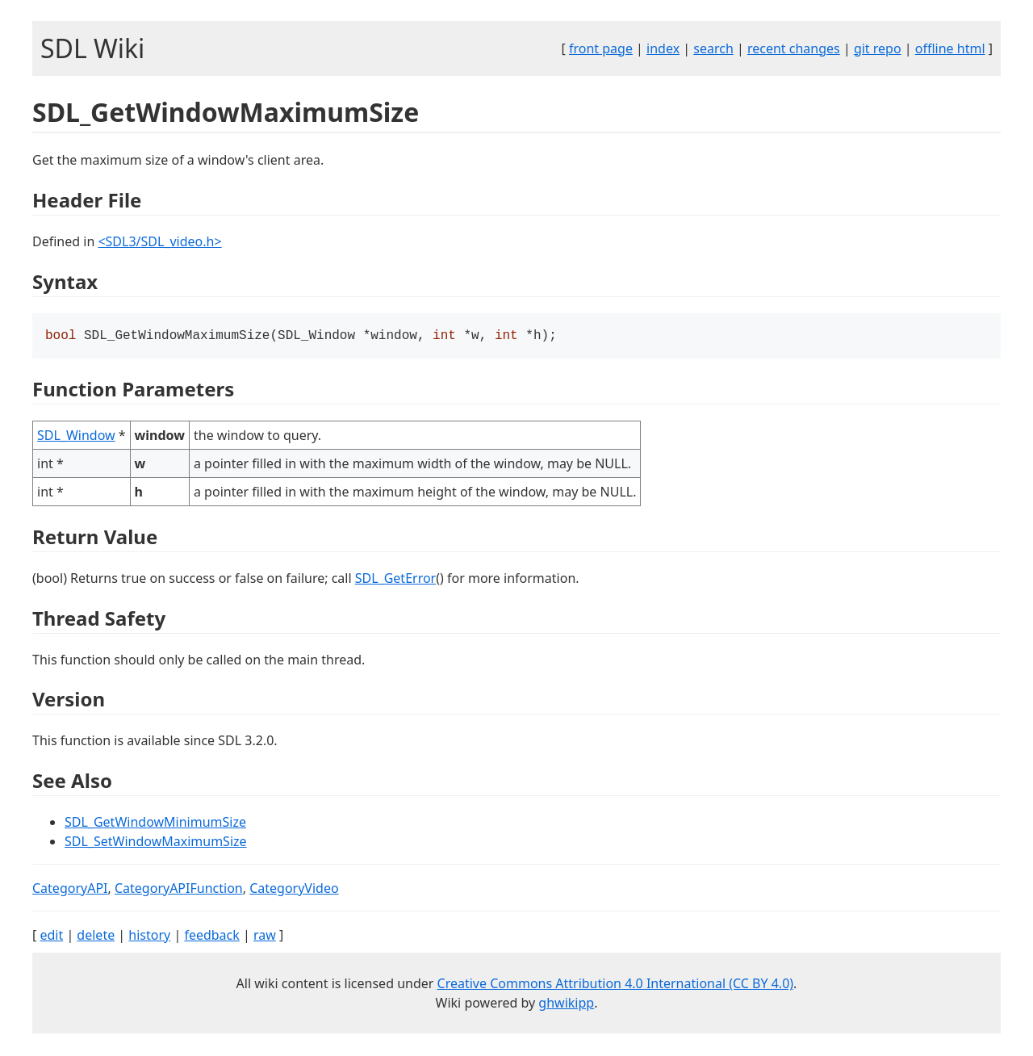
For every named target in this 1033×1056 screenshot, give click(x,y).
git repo (877, 48)
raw (264, 936)
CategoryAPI (70, 890)
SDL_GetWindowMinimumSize (155, 823)
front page (601, 48)
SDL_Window (76, 437)
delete (96, 936)
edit (51, 936)
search (713, 48)
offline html (950, 48)
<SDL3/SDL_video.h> (159, 241)
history (149, 936)
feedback (211, 936)
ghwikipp (566, 1004)
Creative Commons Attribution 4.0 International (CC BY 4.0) (615, 985)
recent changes (793, 48)
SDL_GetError (395, 580)
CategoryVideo (293, 890)
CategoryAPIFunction (179, 890)
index (663, 48)
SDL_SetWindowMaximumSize (156, 843)
